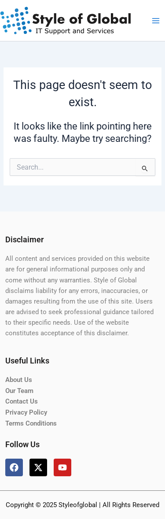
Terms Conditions (31, 423)
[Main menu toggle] (156, 20)
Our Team (19, 391)
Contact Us (21, 401)
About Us (18, 380)
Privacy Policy (26, 412)
